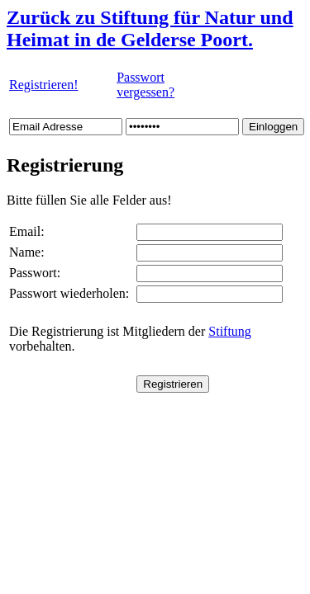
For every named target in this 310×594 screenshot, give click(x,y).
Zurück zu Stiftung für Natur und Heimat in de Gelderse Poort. (150, 28)
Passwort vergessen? (145, 84)
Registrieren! (44, 85)
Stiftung (229, 331)
